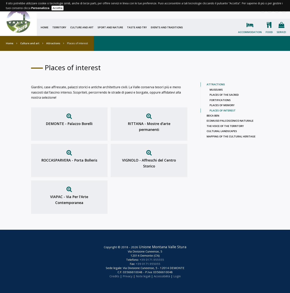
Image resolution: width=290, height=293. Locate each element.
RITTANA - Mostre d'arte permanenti (149, 126)
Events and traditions (167, 27)
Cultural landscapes (222, 131)
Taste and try (137, 27)
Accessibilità (162, 276)
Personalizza (40, 8)
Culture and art (82, 27)
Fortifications (220, 100)
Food (269, 32)
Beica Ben (213, 115)
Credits (114, 276)
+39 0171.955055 (148, 264)
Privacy (128, 276)
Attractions (53, 43)
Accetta (57, 8)
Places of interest (223, 110)
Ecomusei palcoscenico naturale (230, 120)
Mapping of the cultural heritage (231, 136)
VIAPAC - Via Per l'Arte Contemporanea (69, 199)
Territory (59, 27)
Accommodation (250, 32)
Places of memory (222, 105)
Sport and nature (110, 27)
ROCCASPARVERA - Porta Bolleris (69, 160)
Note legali (143, 276)
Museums (216, 89)
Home (44, 27)
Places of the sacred (224, 94)
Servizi (281, 32)
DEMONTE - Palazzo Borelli (69, 123)
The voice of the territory (225, 126)
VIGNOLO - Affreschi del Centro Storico (149, 163)
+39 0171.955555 (152, 260)
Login (177, 276)
